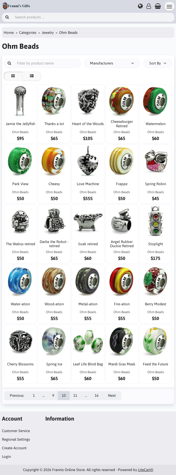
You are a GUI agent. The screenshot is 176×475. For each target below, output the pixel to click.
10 (64, 395)
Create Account (14, 448)
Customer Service (16, 431)
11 (75, 395)
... (43, 395)
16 (97, 395)
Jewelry (48, 32)
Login (6, 456)
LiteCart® (145, 470)
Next (112, 395)
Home (9, 32)
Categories (27, 32)
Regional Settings (16, 439)
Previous (17, 395)
